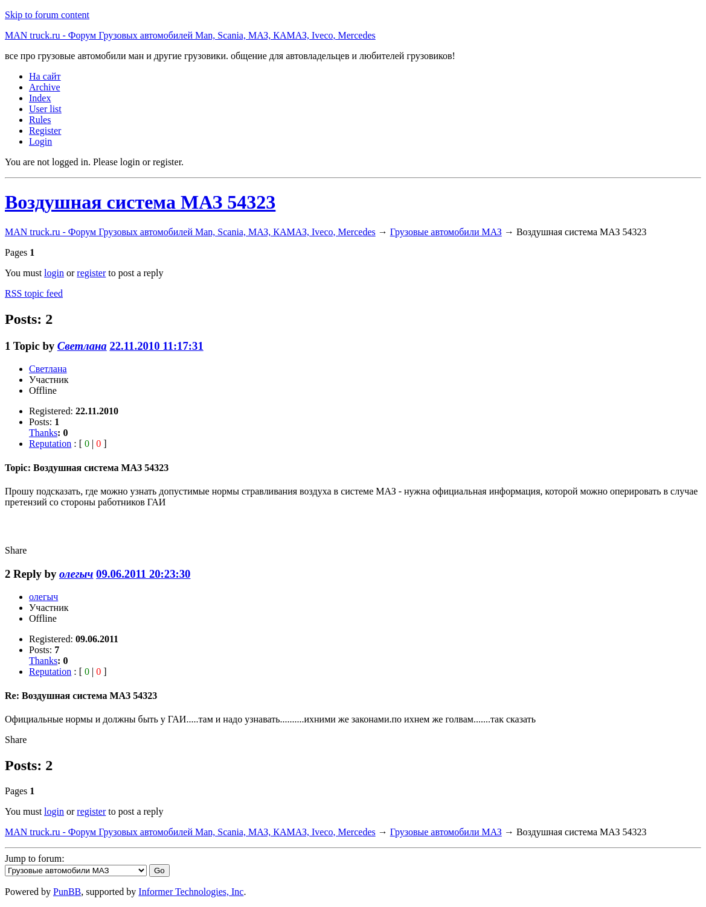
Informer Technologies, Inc (190, 891)
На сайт (45, 76)
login (54, 273)
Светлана (82, 346)
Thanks (43, 433)
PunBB (67, 891)
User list (45, 109)
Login (40, 141)
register (91, 273)
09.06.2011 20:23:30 (143, 573)
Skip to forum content (47, 15)
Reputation (50, 443)
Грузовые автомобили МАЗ (446, 232)
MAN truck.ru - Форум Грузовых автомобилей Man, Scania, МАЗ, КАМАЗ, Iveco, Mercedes (190, 35)
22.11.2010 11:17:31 (156, 346)
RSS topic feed (34, 293)
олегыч (76, 573)
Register (45, 130)
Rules (40, 120)
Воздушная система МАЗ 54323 (140, 202)
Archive (44, 87)
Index (40, 98)
